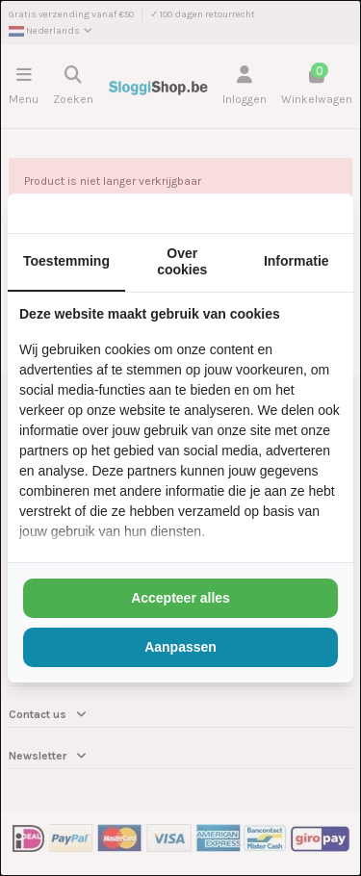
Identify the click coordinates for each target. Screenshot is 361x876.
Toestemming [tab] (66, 261)
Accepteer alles (180, 597)
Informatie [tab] (296, 261)
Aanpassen (180, 647)
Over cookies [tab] (182, 261)
